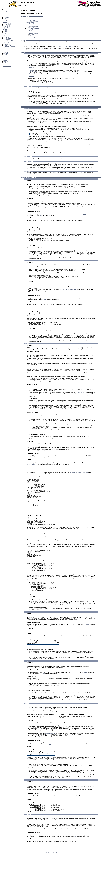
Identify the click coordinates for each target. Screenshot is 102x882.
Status (4, 62)
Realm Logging (32, 27)
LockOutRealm (32, 37)
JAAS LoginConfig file (50, 758)
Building (5, 60)
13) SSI (5, 31)
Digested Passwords (33, 23)
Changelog (5, 61)
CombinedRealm (32, 36)
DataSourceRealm (33, 30)
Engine (35, 175)
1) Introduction (6, 17)
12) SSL (5, 30)
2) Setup (5, 18)
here (32, 49)
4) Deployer (5, 20)
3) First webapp (6, 19)
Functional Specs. (7, 66)
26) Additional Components (9, 46)
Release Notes (6, 52)
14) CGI (5, 32)
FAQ (4, 12)
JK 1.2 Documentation (8, 55)
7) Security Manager (7, 24)
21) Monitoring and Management (10, 40)
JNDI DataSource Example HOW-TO (69, 293)
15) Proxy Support (7, 33)
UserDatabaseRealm (33, 33)
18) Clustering (6, 37)
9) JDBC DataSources (8, 26)
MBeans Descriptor (44, 84)
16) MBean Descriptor (8, 34)
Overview (28, 19)
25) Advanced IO (7, 45)
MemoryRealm (32, 34)
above (84, 215)
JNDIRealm (31, 32)
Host (31, 175)
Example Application (33, 25)
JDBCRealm (31, 29)
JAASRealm (31, 35)
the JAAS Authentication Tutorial (67, 749)
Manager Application (33, 26)
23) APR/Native (6, 43)
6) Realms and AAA (7, 23)
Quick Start (28, 17)
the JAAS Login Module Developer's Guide (85, 749)
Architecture (6, 64)
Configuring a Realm (33, 21)
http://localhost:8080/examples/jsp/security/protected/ (39, 160)
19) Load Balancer (7, 38)
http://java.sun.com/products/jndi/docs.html (78, 480)
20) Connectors (6, 39)
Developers (5, 63)
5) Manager (5, 22)
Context (28, 175)
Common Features (30, 22)
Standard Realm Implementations (33, 28)
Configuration (6, 53)
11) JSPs (5, 29)
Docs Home (5, 11)
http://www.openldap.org (32, 471)
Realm (41, 216)
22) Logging (6, 42)
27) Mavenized (6, 47)
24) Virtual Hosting (7, 44)
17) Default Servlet (7, 36)
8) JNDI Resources (7, 25)
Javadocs (5, 54)
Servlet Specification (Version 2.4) (66, 46)
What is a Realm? (32, 20)
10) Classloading (6, 27)
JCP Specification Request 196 (81, 737)
